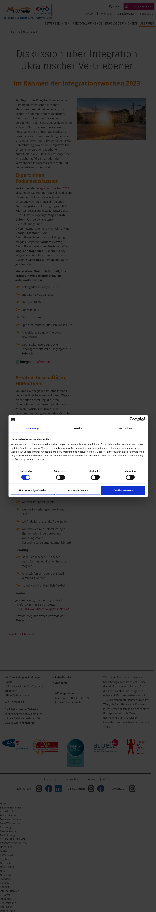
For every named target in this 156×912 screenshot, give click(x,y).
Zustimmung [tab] (32, 428)
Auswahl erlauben (78, 490)
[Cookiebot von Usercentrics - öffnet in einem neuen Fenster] (131, 419)
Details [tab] (78, 428)
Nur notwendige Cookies (32, 490)
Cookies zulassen (123, 490)
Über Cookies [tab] (124, 428)
